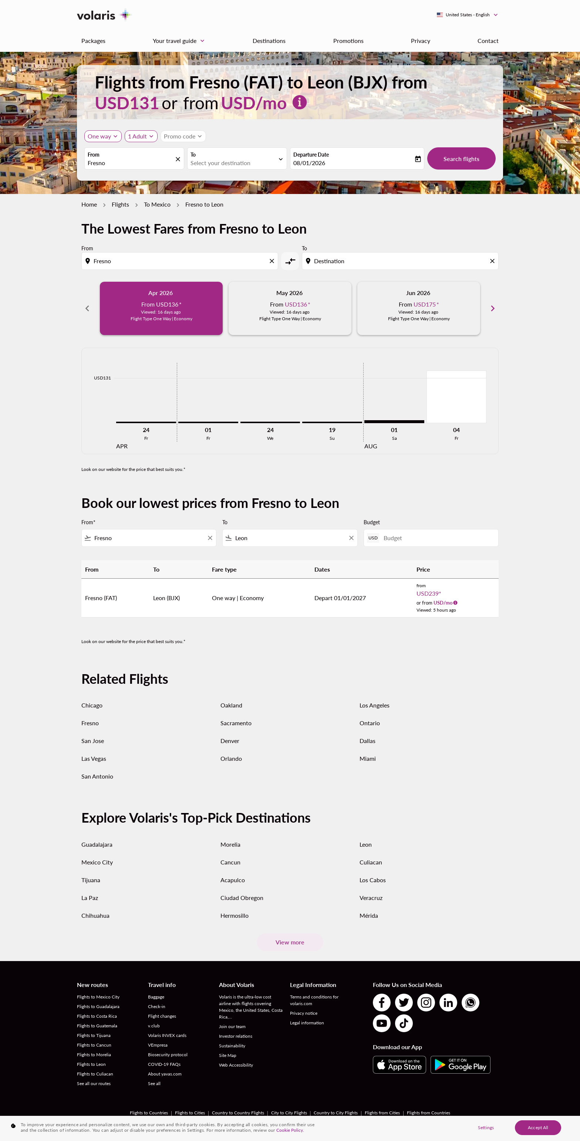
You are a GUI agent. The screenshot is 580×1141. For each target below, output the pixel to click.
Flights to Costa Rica (97, 1016)
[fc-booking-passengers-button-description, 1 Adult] (137, 136)
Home (89, 204)
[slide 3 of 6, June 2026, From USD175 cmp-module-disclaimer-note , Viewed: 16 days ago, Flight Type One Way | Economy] (418, 308)
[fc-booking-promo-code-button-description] (179, 136)
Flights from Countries (428, 1112)
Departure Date (311, 154)
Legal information (307, 1022)
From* (88, 522)
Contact (488, 40)
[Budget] (437, 537)
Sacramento (236, 722)
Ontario (370, 722)
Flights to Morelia (94, 1054)
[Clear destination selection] (493, 261)
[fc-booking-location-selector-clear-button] (179, 159)
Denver (229, 740)
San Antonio (97, 776)
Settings (486, 1127)
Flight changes (162, 1016)
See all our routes (94, 1083)
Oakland (231, 705)
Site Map (227, 1055)
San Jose (92, 740)
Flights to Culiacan (95, 1074)
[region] (290, 1128)
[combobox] (130, 162)
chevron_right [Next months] (493, 308)
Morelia (230, 844)
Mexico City (97, 862)
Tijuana (90, 879)
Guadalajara (96, 844)
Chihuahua (95, 915)
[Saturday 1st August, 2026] (394, 421)
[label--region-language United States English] (468, 14)
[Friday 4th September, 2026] (456, 397)
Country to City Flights (336, 1112)
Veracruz (371, 897)
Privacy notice (303, 1013)
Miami (368, 758)
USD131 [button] (127, 103)
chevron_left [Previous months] (87, 308)
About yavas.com (165, 1074)
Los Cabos (373, 879)
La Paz (89, 897)
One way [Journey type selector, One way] (99, 136)
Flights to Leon (91, 1064)
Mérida (369, 915)
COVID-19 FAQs (164, 1064)
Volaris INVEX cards (167, 1035)
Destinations (269, 40)
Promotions (348, 40)
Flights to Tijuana (94, 1035)
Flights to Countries (149, 1112)
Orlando (231, 758)
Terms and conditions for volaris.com (314, 1000)
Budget (372, 522)
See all (154, 1083)
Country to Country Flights (238, 1112)
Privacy (420, 40)
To (193, 154)
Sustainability (232, 1045)
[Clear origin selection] (273, 261)
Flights (120, 204)
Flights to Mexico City (98, 997)
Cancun (230, 862)
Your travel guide (180, 40)
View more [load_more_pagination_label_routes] (290, 942)
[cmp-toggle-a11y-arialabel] (290, 261)
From (94, 154)
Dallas (367, 740)
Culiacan (371, 862)
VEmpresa (158, 1045)
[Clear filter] (209, 537)
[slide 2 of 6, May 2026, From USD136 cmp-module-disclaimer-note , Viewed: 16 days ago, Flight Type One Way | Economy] (290, 308)
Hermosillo (234, 915)
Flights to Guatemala (97, 1025)
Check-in (156, 1006)
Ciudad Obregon (241, 897)
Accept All (538, 1127)
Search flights (461, 158)
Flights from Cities (382, 1112)
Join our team (232, 1026)
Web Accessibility (236, 1065)
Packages (93, 40)
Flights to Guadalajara (98, 1006)
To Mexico (157, 204)
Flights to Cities (190, 1112)
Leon (366, 844)
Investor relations (235, 1036)
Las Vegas (93, 758)
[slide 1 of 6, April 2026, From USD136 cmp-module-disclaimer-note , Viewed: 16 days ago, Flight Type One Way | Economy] (161, 308)
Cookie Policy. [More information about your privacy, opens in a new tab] (290, 1130)
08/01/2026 (309, 162)
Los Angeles (375, 705)
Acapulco (232, 879)
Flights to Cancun (94, 1045)
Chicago (91, 705)
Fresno (90, 722)
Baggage (156, 997)
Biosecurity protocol (168, 1054)
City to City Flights (289, 1112)
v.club (154, 1025)
